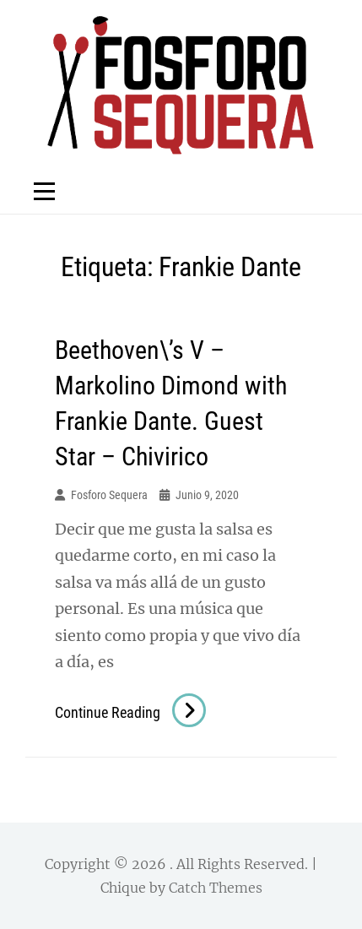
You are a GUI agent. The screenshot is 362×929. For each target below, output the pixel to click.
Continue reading (130, 712)
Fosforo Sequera (109, 495)
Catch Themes (215, 887)
